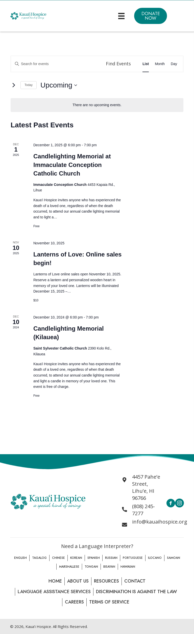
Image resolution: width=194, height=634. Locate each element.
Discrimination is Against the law (136, 591)
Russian (111, 558)
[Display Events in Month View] (160, 64)
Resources (106, 581)
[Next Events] (14, 85)
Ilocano (155, 558)
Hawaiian (127, 566)
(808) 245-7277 (143, 510)
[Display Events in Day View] (174, 64)
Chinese (58, 558)
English (20, 558)
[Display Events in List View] (145, 64)
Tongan (91, 566)
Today (29, 85)
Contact (135, 581)
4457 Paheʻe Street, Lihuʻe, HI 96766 (146, 487)
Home (55, 581)
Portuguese (133, 558)
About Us (78, 581)
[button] (150, 16)
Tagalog (39, 558)
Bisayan (109, 566)
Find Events (118, 64)
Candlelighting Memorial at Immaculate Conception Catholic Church (72, 165)
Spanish (93, 558)
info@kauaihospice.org (159, 521)
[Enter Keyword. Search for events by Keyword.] (55, 64)
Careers (74, 602)
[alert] (97, 105)
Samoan (173, 558)
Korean (76, 558)
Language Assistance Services (54, 591)
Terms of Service (109, 602)
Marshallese (69, 566)
